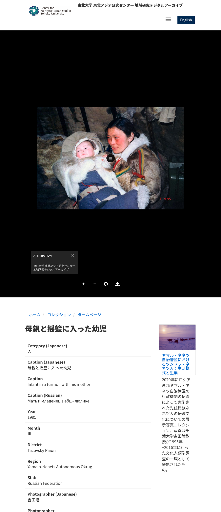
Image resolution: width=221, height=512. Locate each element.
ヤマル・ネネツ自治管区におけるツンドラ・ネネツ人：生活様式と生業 (176, 363)
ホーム (35, 314)
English (186, 19)
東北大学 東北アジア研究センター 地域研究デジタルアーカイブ (130, 5)
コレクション (59, 314)
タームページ (89, 314)
